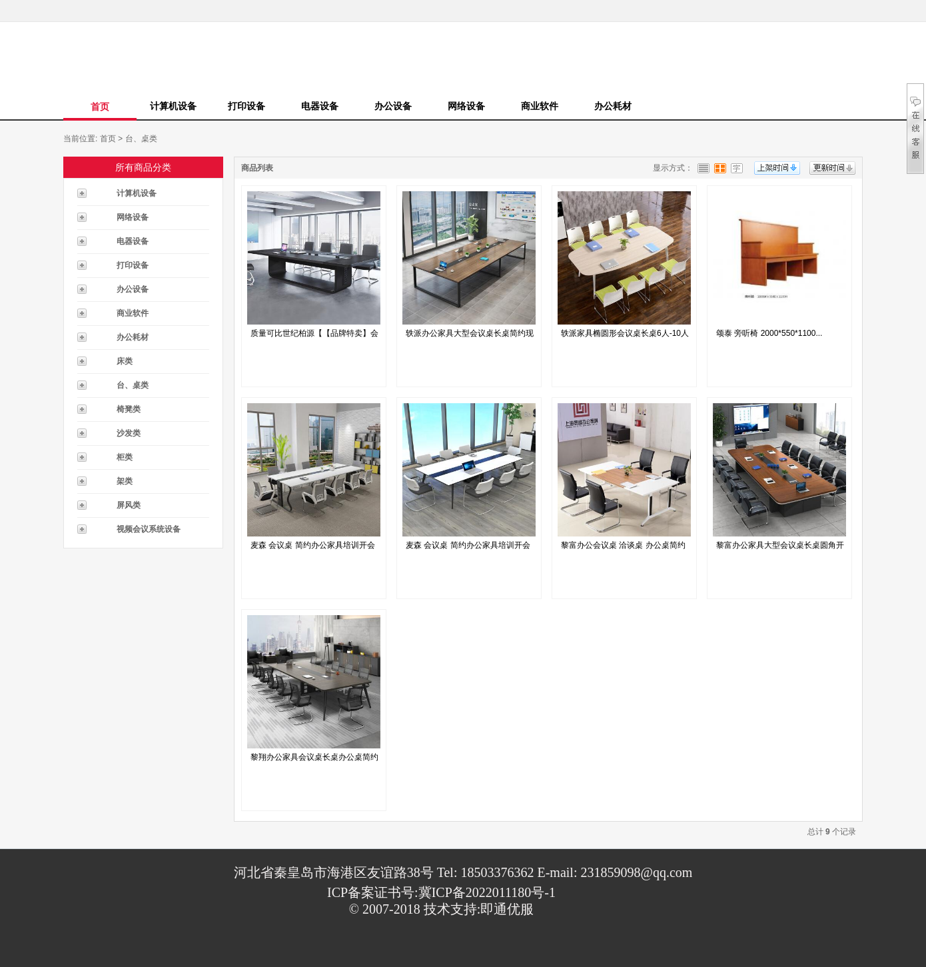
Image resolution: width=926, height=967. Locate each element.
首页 (100, 106)
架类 (125, 481)
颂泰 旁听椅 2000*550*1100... (769, 333)
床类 (125, 361)
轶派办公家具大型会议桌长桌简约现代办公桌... (470, 337)
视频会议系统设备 (149, 529)
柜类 (125, 457)
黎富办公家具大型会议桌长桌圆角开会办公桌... (780, 548)
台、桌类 (141, 138)
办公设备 (393, 106)
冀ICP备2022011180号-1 (487, 892)
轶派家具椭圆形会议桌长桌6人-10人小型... (625, 337)
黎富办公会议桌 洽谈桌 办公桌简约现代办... (623, 548)
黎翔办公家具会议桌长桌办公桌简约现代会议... (314, 760)
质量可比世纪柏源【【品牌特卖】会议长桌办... (314, 337)
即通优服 (507, 909)
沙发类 (129, 433)
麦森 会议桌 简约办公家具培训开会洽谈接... (312, 548)
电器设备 (319, 106)
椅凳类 (129, 409)
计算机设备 (173, 106)
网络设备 (466, 106)
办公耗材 (613, 106)
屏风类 (129, 505)
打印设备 (246, 106)
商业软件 (539, 106)
